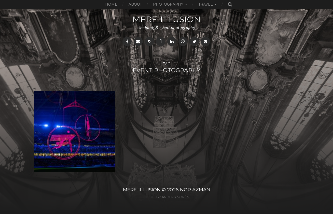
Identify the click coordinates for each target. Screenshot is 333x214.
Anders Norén (175, 197)
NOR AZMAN (195, 190)
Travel (205, 4)
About (135, 4)
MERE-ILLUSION (142, 190)
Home (111, 4)
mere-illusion (166, 19)
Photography (168, 4)
